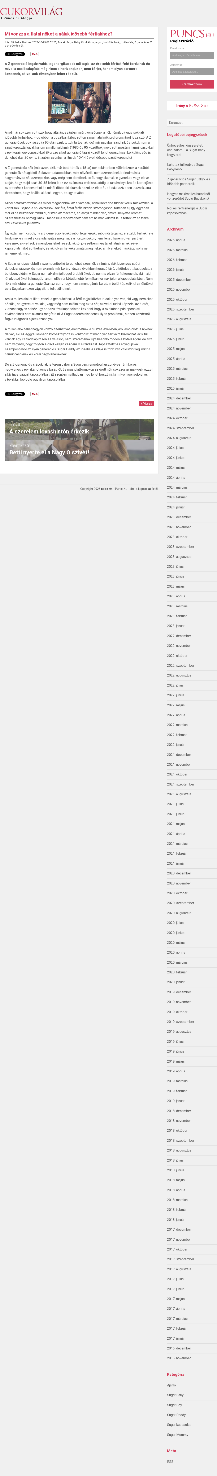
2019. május (176, 1061)
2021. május (176, 824)
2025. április (176, 359)
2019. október (177, 1012)
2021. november (179, 765)
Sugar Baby (175, 1395)
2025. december (179, 280)
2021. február (177, 853)
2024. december (179, 398)
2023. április (176, 596)
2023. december (179, 517)
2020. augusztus (179, 913)
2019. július (175, 1042)
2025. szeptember (180, 309)
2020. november (179, 883)
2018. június (176, 1170)
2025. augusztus (179, 319)
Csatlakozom (192, 84)
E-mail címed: (178, 48)
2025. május (176, 349)
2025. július (175, 329)
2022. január (176, 745)
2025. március (177, 369)
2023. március (177, 606)
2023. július (175, 567)
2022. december (179, 636)
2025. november (179, 289)
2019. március (177, 1081)
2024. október (177, 418)
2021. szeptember (180, 784)
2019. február (177, 1091)
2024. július (175, 448)
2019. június (176, 1051)
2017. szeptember (180, 1259)
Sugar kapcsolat (179, 1425)
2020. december (179, 873)
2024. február (177, 497)
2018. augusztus (179, 1150)
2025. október (177, 300)
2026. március (177, 250)
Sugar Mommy (177, 1435)
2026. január (176, 270)
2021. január (176, 863)
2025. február (177, 379)
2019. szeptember (180, 1022)
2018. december (179, 1111)
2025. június (176, 339)
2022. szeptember (180, 666)
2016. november (179, 1358)
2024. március (177, 487)
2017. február (177, 1328)
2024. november (179, 408)
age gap (97, 42)
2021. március (177, 844)
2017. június (176, 1289)
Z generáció (141, 42)
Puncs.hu (121, 488)
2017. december (179, 1229)
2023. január (176, 626)
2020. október (177, 893)
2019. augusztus (179, 1032)
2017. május (176, 1299)
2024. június (176, 458)
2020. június (176, 933)
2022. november (179, 646)
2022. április (176, 715)
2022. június (176, 695)
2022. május (176, 705)
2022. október (177, 656)
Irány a (192, 106)
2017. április (176, 1309)
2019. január (176, 1101)
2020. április (176, 952)
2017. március (177, 1319)
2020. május (176, 943)
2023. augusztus (179, 557)
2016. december (179, 1348)
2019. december (179, 992)
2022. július (175, 685)
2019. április (176, 1071)
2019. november (179, 1002)
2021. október (177, 774)
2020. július (175, 923)
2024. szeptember (180, 428)
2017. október (177, 1249)
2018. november (179, 1121)
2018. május (176, 1180)
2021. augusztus (179, 794)
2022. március (177, 725)
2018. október (177, 1131)
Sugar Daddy (176, 1415)
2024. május (176, 468)
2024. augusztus (179, 438)
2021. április (176, 834)
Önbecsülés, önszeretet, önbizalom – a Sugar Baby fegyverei (186, 150)
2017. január (176, 1338)
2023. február (177, 616)
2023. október (177, 537)
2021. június (176, 814)
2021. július (175, 804)
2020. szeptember (180, 903)
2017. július (175, 1279)
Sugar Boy (174, 1405)
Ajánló (171, 1385)
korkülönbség (112, 42)
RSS (170, 1462)
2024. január (176, 507)
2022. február (177, 735)
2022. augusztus (179, 675)
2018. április (176, 1190)
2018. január (176, 1220)
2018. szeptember (180, 1141)
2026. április (176, 240)
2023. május (176, 586)
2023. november (179, 527)
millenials (127, 42)
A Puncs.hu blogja (16, 16)
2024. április (176, 478)
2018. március (177, 1200)
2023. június (176, 576)
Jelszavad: (176, 65)
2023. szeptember (180, 547)
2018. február (177, 1210)
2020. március (177, 962)
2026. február (177, 260)
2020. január (176, 982)
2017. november (179, 1240)
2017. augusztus (179, 1269)
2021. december (179, 755)
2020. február (177, 972)
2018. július (175, 1160)
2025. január (176, 388)
